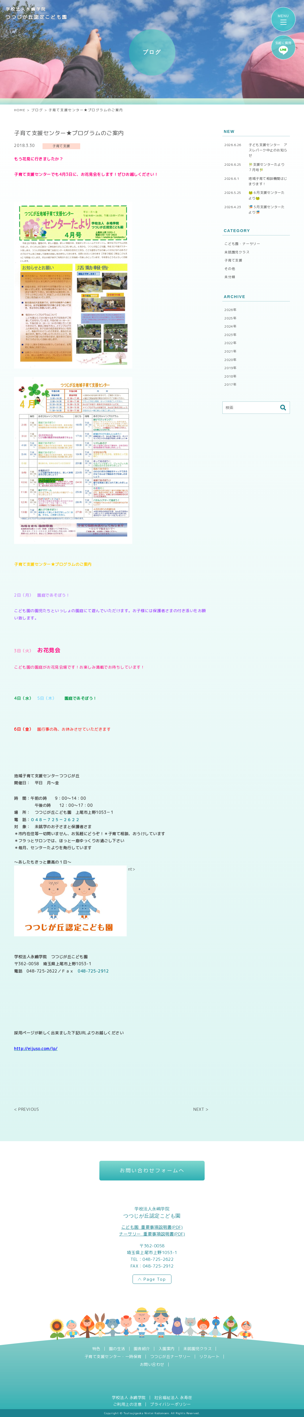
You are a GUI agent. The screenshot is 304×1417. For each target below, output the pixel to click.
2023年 (230, 334)
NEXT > (200, 1109)
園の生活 (117, 1349)
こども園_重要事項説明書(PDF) (152, 1227)
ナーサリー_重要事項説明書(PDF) (152, 1234)
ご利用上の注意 (127, 1404)
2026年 (230, 309)
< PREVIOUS (26, 1109)
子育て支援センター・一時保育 (113, 1357)
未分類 (229, 276)
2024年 (230, 326)
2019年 (230, 367)
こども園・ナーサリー (242, 243)
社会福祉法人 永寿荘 (173, 1398)
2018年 (230, 376)
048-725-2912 (93, 971)
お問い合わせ (152, 1364)
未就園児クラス (237, 252)
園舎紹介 (142, 1349)
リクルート (209, 1357)
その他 (229, 268)
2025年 (230, 318)
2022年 (230, 342)
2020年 (230, 359)
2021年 (230, 351)
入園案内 (166, 1349)
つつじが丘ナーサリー (170, 1357)
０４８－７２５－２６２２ (54, 819)
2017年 (230, 384)
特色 (96, 1349)
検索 (283, 407)
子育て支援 (233, 260)
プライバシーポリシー (170, 1404)
